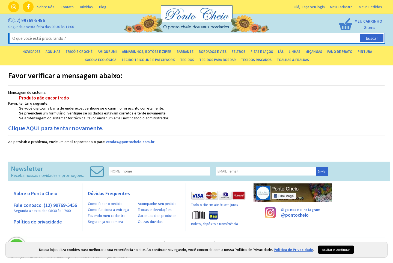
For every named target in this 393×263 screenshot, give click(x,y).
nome (115, 171)
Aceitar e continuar (336, 249)
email (222, 171)
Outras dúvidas (150, 221)
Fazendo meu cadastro (107, 215)
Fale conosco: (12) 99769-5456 (45, 207)
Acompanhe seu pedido (157, 203)
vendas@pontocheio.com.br (130, 141)
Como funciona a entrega (108, 209)
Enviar (322, 171)
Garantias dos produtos (157, 215)
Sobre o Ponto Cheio (35, 193)
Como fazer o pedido (105, 203)
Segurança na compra (105, 221)
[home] (197, 28)
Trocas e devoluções (155, 209)
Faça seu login (313, 6)
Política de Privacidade (293, 249)
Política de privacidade (38, 222)
